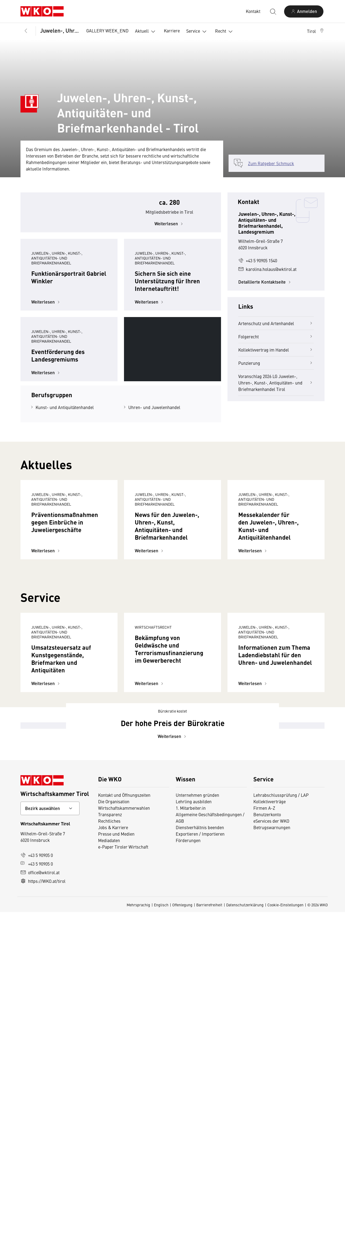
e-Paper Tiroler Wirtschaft (123, 1174)
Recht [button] (225, 31)
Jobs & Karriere (113, 1154)
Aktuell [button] (146, 31)
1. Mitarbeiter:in (191, 1135)
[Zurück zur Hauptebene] (26, 31)
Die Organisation (113, 1128)
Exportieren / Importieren (200, 1161)
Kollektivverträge (269, 1128)
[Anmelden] (303, 11)
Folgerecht (276, 336)
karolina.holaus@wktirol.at (267, 269)
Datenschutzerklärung (245, 1231)
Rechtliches (109, 1148)
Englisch (161, 1231)
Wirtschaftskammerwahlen (124, 1135)
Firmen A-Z (264, 1135)
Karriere (172, 30)
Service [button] (197, 31)
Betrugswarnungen (271, 1154)
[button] (316, 31)
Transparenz (110, 1141)
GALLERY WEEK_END (107, 30)
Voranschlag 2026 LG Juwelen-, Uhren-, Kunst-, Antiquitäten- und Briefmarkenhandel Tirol (276, 382)
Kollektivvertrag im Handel (276, 350)
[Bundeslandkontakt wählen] (50, 1135)
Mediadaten (109, 1167)
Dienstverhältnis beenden (200, 1154)
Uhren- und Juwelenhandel (154, 518)
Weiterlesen (169, 238)
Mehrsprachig (138, 1231)
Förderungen (188, 1167)
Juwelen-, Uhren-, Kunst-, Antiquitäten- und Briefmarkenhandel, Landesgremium (59, 30)
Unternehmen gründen (197, 1122)
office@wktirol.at (40, 1199)
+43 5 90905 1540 (257, 260)
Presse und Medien (116, 1161)
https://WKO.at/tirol (42, 1208)
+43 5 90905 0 (36, 1182)
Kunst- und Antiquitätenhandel (65, 518)
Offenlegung (182, 1231)
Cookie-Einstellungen (285, 1231)
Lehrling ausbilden (194, 1128)
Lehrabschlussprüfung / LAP (281, 1122)
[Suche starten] (273, 11)
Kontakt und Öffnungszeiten (124, 1122)
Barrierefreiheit (209, 1231)
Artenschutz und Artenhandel (276, 323)
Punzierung (276, 363)
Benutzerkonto (267, 1141)
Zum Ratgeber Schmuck (271, 163)
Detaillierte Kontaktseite (265, 282)
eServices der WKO (271, 1148)
